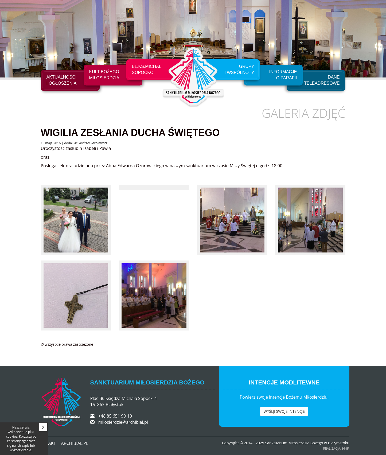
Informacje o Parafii (283, 74)
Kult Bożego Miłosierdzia (104, 74)
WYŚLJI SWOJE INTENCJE (284, 411)
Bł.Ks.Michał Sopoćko (146, 69)
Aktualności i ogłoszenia (61, 80)
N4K (345, 448)
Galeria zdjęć (303, 113)
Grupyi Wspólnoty (239, 69)
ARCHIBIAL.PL (74, 443)
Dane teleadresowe (322, 80)
